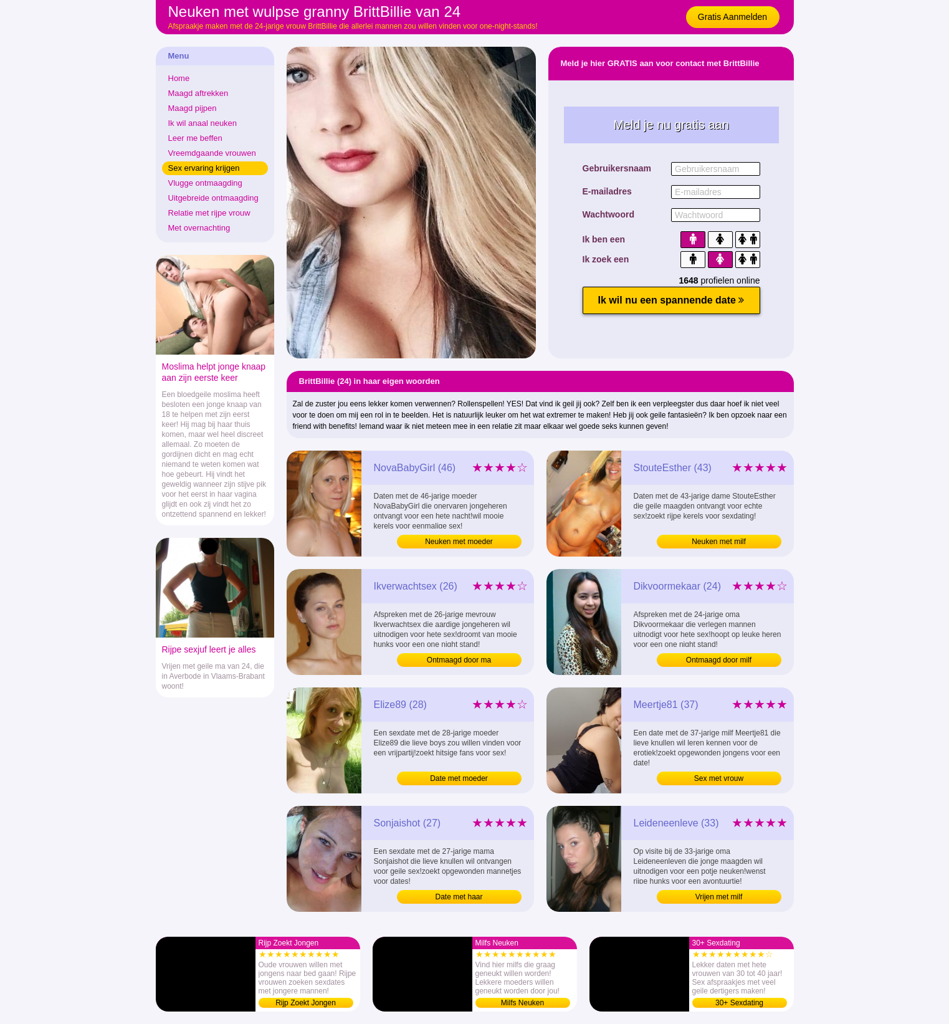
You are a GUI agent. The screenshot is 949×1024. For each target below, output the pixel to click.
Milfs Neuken (522, 1002)
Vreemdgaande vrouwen (212, 153)
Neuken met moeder (459, 541)
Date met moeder (459, 778)
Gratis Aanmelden (732, 17)
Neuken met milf (719, 541)
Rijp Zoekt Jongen (305, 1002)
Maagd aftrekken (198, 93)
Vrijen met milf (719, 896)
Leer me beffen (195, 138)
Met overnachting (199, 227)
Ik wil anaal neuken (202, 123)
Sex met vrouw (718, 778)
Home (179, 78)
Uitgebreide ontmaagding (213, 198)
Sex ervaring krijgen (204, 168)
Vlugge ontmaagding (205, 183)
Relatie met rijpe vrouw (209, 213)
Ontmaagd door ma (459, 660)
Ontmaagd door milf (718, 660)
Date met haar (458, 896)
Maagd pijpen (192, 108)
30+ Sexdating (739, 1002)
